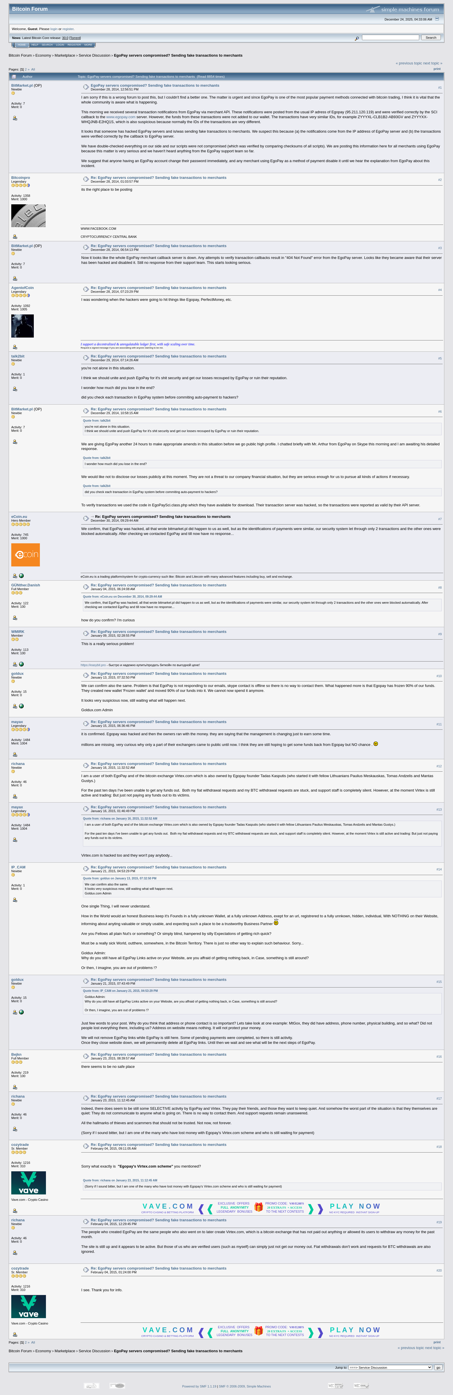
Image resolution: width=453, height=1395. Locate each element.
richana (18, 764)
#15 (439, 981)
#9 (440, 634)
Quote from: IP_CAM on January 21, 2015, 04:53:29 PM (120, 990)
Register (74, 44)
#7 (440, 519)
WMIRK (18, 631)
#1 (440, 87)
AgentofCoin (22, 288)
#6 (440, 411)
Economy (43, 55)
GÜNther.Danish (25, 585)
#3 (440, 248)
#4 (440, 290)
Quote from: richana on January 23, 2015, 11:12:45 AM (120, 1180)
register (67, 29)
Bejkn (16, 1054)
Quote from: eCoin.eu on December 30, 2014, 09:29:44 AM (122, 596)
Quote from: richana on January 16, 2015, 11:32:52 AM (120, 818)
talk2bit (18, 356)
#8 (440, 587)
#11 (439, 724)
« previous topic (409, 63)
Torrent (75, 38)
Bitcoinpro (20, 177)
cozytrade (20, 1144)
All (33, 69)
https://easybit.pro (93, 665)
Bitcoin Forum (20, 55)
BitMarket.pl (22, 85)
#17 (439, 1099)
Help (34, 44)
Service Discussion (94, 55)
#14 (439, 869)
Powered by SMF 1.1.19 (199, 1386)
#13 (439, 809)
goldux (17, 673)
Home (22, 44)
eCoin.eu (19, 516)
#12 (439, 766)
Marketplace (65, 55)
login (54, 29)
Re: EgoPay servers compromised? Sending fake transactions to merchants (158, 177)
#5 (440, 358)
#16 (439, 1057)
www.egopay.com (120, 117)
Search (47, 44)
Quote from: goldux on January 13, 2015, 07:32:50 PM (119, 878)
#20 (439, 1270)
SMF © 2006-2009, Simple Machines (245, 1386)
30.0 (65, 38)
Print (437, 69)
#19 (439, 1222)
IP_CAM (18, 867)
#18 (439, 1146)
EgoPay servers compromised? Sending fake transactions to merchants (178, 55)
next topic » (433, 63)
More (88, 44)
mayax (17, 722)
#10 (439, 676)
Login (60, 44)
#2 (440, 179)
